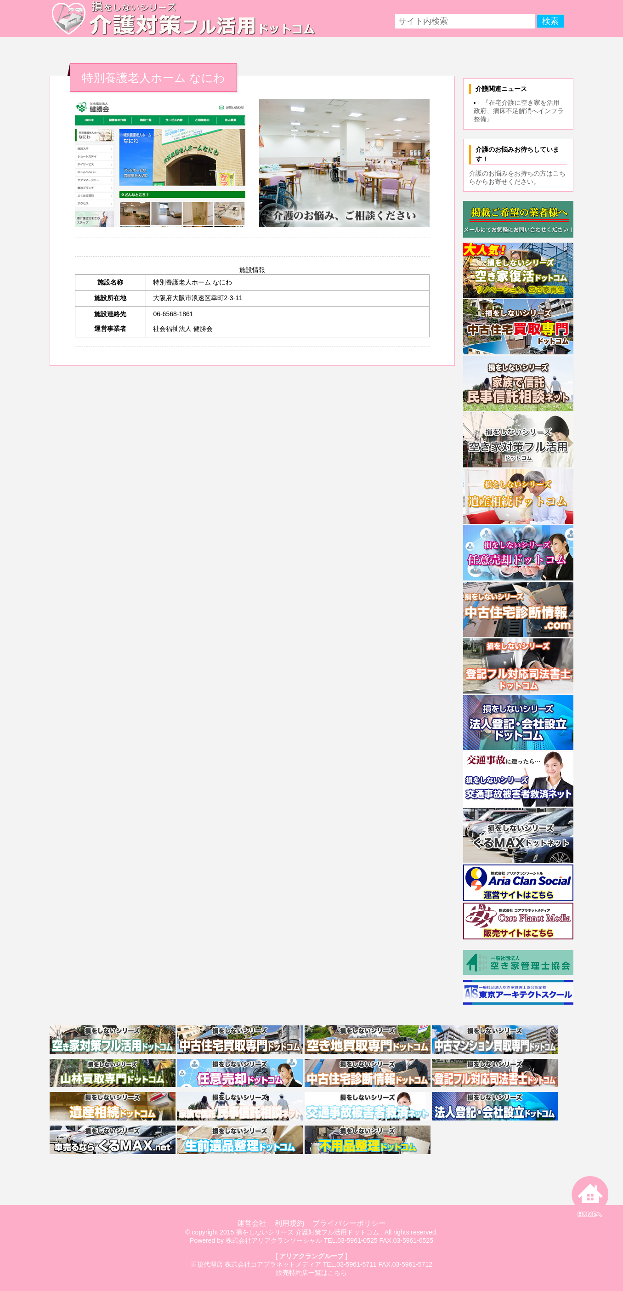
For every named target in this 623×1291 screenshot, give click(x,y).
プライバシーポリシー (349, 1223)
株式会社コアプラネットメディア (273, 1264)
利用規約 (289, 1223)
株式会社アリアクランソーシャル (274, 1240)
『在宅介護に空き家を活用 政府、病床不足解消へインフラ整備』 (520, 111)
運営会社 (251, 1223)
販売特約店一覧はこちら (311, 1272)
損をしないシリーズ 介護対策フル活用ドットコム (307, 1232)
